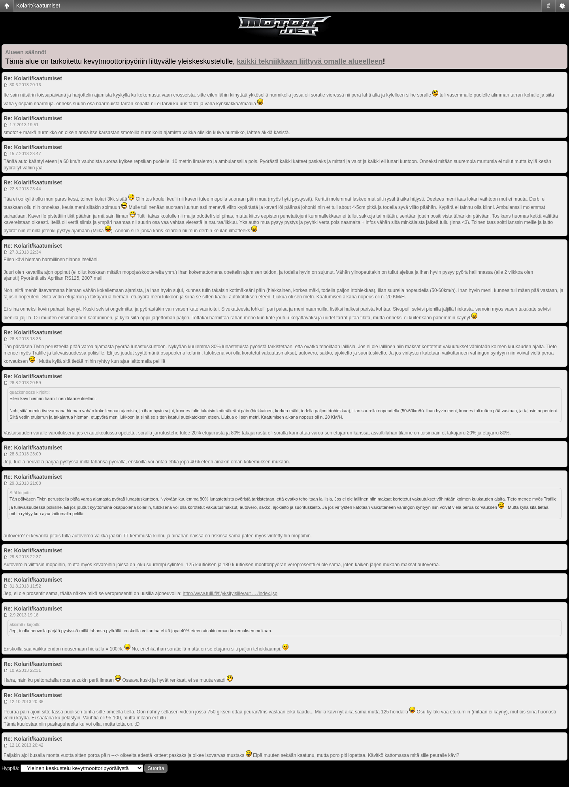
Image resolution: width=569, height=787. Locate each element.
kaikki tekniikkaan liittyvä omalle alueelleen (309, 61)
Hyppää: (10, 768)
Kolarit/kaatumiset (38, 5)
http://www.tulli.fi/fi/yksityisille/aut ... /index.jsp (230, 593)
